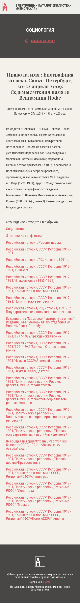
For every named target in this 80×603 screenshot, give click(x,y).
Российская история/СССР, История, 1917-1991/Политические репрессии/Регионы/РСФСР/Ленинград (38, 487)
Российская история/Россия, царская (34, 242)
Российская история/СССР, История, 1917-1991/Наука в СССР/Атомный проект (38, 359)
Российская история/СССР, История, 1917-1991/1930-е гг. (38, 268)
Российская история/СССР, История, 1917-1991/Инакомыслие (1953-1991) (38, 278)
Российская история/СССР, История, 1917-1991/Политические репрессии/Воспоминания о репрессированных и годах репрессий (39, 415)
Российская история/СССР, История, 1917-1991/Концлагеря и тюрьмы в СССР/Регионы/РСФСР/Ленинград (38, 473)
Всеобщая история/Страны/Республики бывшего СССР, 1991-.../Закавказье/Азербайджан (36, 444)
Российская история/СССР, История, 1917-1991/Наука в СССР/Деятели (38, 369)
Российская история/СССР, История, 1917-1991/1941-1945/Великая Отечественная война (38, 346)
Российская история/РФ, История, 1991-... (38, 260)
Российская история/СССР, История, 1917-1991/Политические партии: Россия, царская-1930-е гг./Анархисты (38, 381)
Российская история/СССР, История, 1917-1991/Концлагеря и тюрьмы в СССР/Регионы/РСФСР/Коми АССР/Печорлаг (38, 515)
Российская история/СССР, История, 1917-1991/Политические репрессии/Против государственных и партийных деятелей (38, 430)
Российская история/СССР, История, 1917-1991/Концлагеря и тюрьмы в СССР (38, 289)
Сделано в (40, 582)
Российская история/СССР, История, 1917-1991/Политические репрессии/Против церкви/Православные (38, 459)
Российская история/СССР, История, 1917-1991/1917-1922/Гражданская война (38, 334)
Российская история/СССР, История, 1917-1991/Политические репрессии (38, 299)
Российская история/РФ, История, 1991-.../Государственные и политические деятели (38, 310)
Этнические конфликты (24, 235)
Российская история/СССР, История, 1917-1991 (38, 251)
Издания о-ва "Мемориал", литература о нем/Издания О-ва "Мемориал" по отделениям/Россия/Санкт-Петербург (40, 322)
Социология (15, 229)
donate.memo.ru (40, 589)
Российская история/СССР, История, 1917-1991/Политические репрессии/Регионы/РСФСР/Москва (38, 501)
